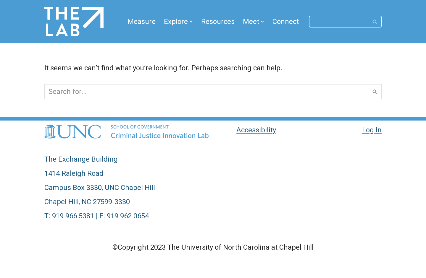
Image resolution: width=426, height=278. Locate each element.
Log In (372, 130)
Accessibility (256, 130)
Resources (218, 21)
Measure (142, 21)
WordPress (122, 267)
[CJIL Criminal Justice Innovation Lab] (74, 21)
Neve (52, 267)
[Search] (339, 21)
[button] (191, 21)
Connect (285, 21)
